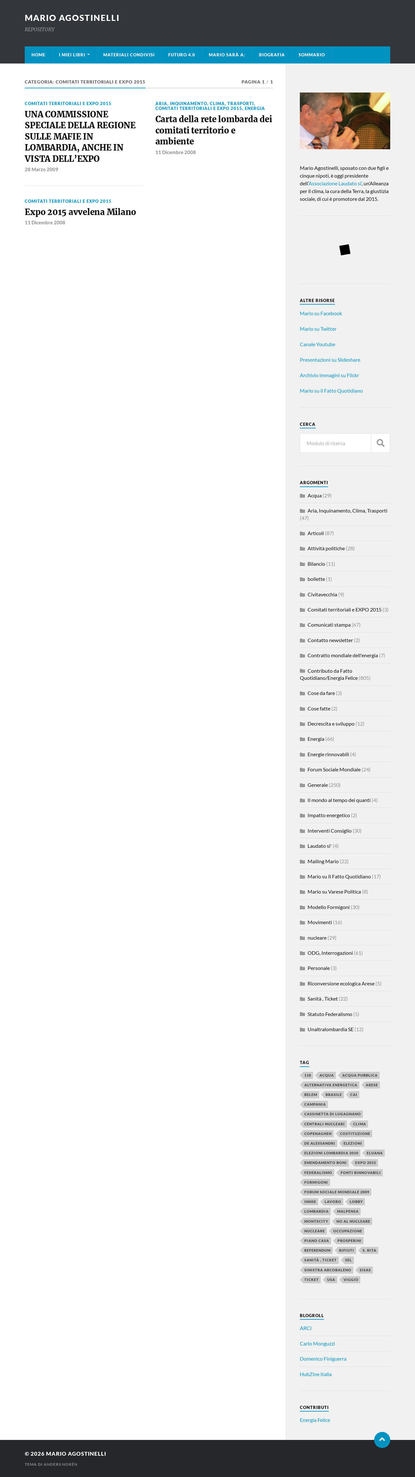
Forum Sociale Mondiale (334, 769)
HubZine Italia (316, 1374)
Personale (319, 968)
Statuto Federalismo (330, 1014)
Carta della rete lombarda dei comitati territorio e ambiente (213, 130)
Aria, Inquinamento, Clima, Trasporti (204, 103)
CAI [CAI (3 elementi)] (353, 1094)
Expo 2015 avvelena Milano (80, 212)
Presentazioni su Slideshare (330, 360)
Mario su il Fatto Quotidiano (331, 390)
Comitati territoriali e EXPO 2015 (68, 103)
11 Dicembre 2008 (175, 152)
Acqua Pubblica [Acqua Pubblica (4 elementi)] (360, 1075)
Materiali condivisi (129, 54)
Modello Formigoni (329, 907)
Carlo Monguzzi (317, 1343)
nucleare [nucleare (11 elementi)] (314, 1231)
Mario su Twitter (318, 329)
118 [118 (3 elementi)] (307, 1075)
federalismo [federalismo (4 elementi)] (318, 1172)
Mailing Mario (323, 861)
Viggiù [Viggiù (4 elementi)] (351, 1279)
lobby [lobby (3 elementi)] (356, 1201)
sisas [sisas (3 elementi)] (365, 1270)
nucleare (317, 937)
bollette (316, 579)
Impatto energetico (329, 815)
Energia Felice (315, 1420)
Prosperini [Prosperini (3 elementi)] (349, 1240)
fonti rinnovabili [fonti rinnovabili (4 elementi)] (361, 1172)
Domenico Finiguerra (323, 1358)
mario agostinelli (72, 18)
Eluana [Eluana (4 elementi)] (375, 1153)
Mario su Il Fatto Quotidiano (339, 876)
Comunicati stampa (329, 624)
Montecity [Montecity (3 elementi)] (316, 1221)
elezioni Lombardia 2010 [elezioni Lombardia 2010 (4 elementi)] (331, 1153)
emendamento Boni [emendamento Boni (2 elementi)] (325, 1162)
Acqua (315, 495)
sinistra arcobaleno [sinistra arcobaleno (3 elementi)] (327, 1270)
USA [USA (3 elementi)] (331, 1279)
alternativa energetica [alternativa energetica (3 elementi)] (330, 1085)
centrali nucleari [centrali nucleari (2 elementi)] (324, 1124)
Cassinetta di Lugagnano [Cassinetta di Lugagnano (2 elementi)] (332, 1114)
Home (38, 54)
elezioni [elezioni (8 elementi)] (353, 1143)
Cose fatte (319, 708)
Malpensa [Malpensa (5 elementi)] (348, 1211)
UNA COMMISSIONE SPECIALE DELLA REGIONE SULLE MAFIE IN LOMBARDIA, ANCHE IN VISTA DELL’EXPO (80, 136)
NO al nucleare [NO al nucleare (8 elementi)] (353, 1221)
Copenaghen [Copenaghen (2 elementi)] (318, 1133)
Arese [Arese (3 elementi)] (372, 1085)
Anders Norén (61, 1464)
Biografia (272, 54)
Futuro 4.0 (181, 54)
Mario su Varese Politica (334, 891)
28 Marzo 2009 (41, 169)
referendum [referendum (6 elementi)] (317, 1250)
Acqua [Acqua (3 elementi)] (326, 1075)
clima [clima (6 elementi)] (359, 1124)
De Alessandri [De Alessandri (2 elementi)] (319, 1143)
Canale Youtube (317, 344)
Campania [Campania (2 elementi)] (315, 1104)
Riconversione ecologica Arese (341, 983)
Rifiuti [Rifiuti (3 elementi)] (346, 1250)
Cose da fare (321, 693)
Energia (255, 108)
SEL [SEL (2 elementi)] (348, 1260)
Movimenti (320, 922)
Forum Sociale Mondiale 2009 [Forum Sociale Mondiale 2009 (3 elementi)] (336, 1192)
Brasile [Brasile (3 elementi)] (334, 1094)
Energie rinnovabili (328, 754)
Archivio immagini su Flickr (329, 375)
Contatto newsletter (330, 640)
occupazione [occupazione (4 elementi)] (347, 1231)
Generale (318, 785)
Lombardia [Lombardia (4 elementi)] (316, 1211)
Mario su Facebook (321, 313)
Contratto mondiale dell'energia (343, 655)
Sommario (312, 54)
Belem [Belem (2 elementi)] (310, 1094)
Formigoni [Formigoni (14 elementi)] (316, 1182)
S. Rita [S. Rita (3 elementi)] (369, 1250)
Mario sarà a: (227, 54)
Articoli (316, 533)
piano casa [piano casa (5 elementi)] (316, 1240)
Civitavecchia (322, 594)
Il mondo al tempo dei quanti (339, 800)
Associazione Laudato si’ (335, 183)
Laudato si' (320, 846)
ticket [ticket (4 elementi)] (311, 1279)
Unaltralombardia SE (331, 1029)
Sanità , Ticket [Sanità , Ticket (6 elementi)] (320, 1260)
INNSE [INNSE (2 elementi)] (310, 1201)
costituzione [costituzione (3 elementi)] (355, 1133)
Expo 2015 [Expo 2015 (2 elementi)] (365, 1162)
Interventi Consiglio (330, 830)
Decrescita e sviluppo (331, 723)
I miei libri (72, 54)
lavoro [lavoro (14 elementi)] (333, 1201)
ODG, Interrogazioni (330, 953)
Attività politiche (326, 548)
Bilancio (316, 564)
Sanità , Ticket (323, 998)
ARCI (306, 1328)
